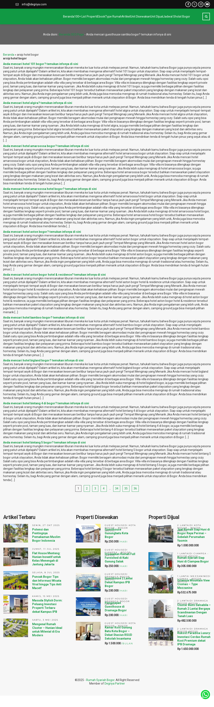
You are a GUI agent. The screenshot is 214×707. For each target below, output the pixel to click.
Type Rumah (83, 16)
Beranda (13, 16)
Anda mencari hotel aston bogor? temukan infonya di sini (42, 231)
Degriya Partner (115, 683)
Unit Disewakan (127, 16)
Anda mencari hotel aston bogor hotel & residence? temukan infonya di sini (54, 274)
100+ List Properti (39, 16)
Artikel (104, 16)
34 (116, 488)
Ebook (63, 16)
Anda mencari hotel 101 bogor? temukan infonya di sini (40, 64)
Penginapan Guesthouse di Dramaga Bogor (116, 606)
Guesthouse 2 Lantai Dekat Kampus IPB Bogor (119, 582)
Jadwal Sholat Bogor (179, 16)
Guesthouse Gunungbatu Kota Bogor (116, 533)
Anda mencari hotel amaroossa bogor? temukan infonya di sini (46, 146)
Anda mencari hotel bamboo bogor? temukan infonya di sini (44, 317)
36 (135, 488)
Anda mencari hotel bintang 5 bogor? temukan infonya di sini (44, 442)
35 (126, 488)
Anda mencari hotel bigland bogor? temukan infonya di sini (43, 360)
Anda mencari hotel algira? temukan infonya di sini (37, 103)
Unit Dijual (151, 16)
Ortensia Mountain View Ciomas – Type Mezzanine (193, 584)
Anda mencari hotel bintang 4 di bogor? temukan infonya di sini (46, 403)
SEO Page (77, 34)
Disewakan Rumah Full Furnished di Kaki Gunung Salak (120, 557)
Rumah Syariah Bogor (100, 680)
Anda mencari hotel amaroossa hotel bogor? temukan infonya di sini (50, 189)
